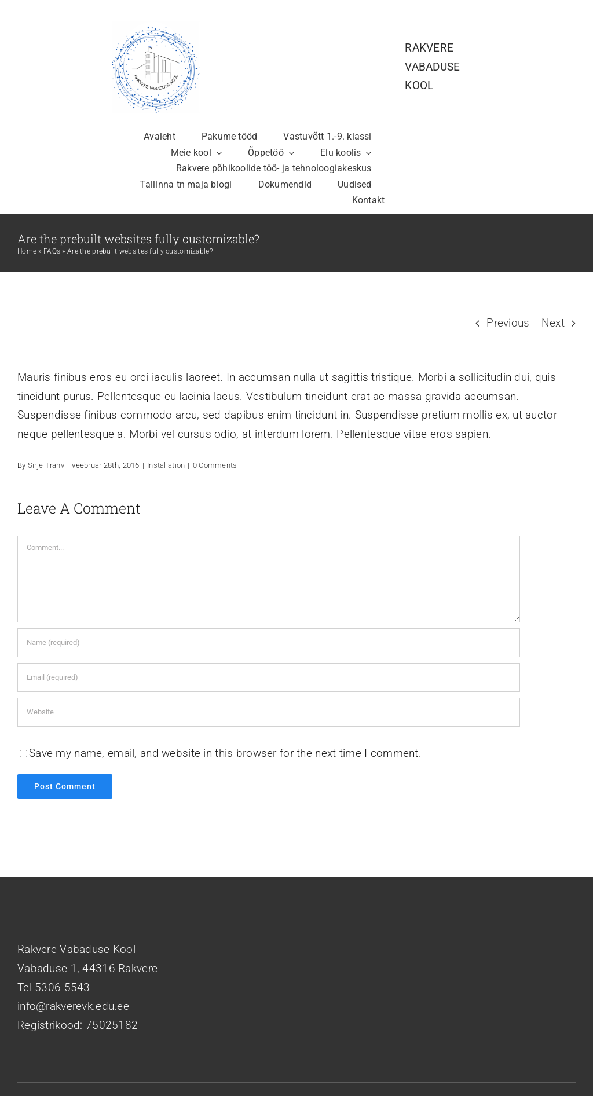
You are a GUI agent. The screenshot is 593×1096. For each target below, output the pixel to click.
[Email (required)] (268, 677)
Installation (166, 465)
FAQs (51, 251)
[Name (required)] (268, 642)
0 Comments (215, 465)
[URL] (268, 712)
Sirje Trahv (46, 465)
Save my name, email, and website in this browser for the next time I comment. (225, 753)
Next (553, 322)
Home (26, 251)
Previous (507, 322)
